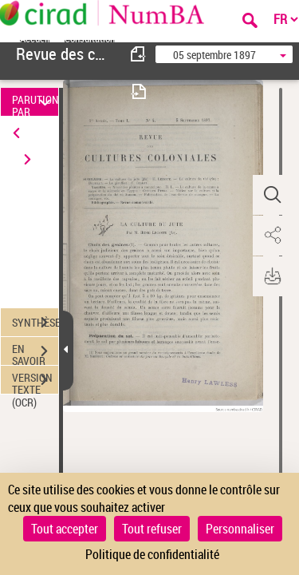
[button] (271, 195)
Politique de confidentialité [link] (152, 554)
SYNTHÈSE (35, 322)
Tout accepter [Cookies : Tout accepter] (64, 528)
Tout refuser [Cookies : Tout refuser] (152, 528)
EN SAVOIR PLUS (35, 353)
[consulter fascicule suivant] (138, 91)
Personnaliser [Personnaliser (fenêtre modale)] (240, 528)
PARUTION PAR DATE (35, 102)
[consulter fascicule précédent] (138, 54)
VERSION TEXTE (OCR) (35, 382)
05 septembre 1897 (214, 54)
